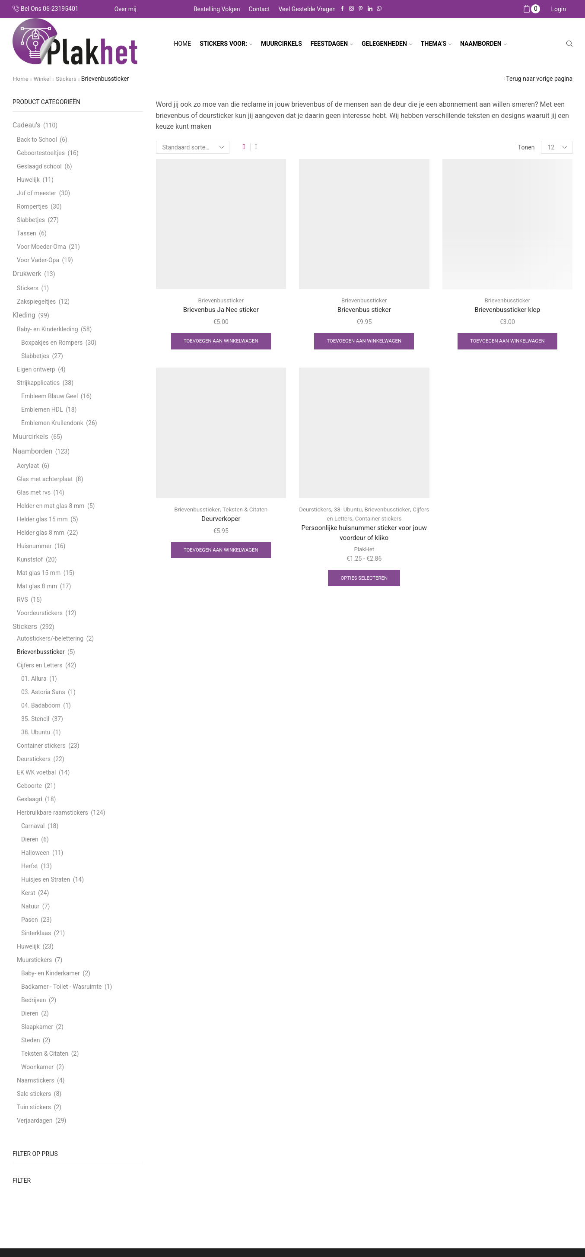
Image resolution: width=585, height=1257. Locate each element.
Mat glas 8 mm (37, 586)
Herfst (29, 866)
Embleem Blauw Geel (49, 396)
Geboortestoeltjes (41, 152)
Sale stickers (34, 1093)
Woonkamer (37, 1066)
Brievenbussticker (221, 300)
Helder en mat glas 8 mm (50, 505)
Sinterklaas (36, 933)
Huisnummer (34, 546)
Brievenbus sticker (364, 310)
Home (182, 43)
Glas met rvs (34, 492)
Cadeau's (26, 125)
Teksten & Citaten (245, 510)
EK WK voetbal (36, 772)
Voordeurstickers (40, 612)
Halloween (35, 852)
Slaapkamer (37, 1026)
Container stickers (388, 519)
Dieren (29, 839)
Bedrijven (33, 1000)
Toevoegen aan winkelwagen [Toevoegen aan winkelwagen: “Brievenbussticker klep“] (507, 342)
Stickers (68, 78)
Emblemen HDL (42, 409)
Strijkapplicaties (38, 382)
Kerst (28, 892)
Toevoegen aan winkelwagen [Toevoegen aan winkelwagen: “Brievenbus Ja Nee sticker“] (221, 342)
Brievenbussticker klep (507, 310)
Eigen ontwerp (36, 369)
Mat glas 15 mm (38, 572)
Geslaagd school (39, 166)
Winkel (43, 78)
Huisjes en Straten (45, 879)
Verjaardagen (35, 1120)
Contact (259, 9)
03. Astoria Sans (43, 692)
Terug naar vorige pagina (539, 78)
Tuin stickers (34, 1107)
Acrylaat (28, 465)
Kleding (24, 315)
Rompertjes (32, 206)
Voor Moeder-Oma (41, 246)
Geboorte (29, 785)
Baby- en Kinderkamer (50, 973)
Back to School (37, 139)
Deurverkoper (221, 520)
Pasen (29, 919)
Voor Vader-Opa (38, 260)
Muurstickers (34, 959)
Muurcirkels (30, 436)
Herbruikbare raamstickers (52, 812)
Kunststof (30, 559)
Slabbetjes (31, 219)
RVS (22, 599)
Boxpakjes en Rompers (52, 342)
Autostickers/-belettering (50, 638)
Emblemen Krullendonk (52, 422)
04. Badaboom (40, 705)
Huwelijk (28, 179)
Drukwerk (27, 274)
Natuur (30, 906)
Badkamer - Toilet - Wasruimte (61, 986)
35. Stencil (35, 718)
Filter (22, 1180)
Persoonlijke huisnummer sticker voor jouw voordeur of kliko (364, 534)
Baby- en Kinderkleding (47, 329)
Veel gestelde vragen (307, 9)
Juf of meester (36, 193)
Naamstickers (35, 1080)
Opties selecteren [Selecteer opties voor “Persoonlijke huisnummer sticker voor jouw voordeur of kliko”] (364, 581)
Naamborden (32, 451)
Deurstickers (323, 510)
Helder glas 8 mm (40, 532)
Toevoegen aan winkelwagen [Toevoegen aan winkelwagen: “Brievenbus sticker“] (364, 342)
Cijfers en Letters (338, 519)
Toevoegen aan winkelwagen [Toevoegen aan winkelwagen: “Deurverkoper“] (221, 552)
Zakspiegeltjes (36, 301)
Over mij (125, 9)
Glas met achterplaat (45, 479)
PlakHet (364, 551)
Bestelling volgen (217, 9)
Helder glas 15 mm (42, 519)
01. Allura (34, 678)
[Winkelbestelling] (192, 147)
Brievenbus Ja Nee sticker (221, 310)
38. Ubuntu (357, 510)
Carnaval (33, 825)
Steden (30, 1040)
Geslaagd (29, 799)
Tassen (26, 233)
